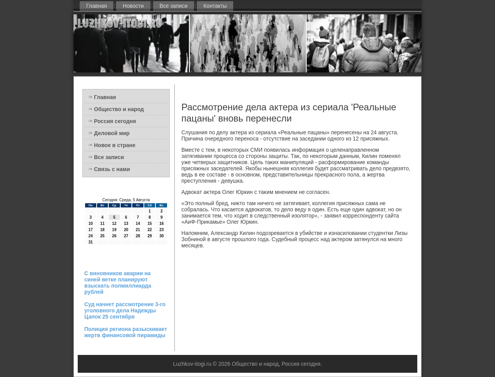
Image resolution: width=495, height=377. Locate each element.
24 (91, 236)
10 (91, 223)
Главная (96, 6)
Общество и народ (119, 109)
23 (161, 230)
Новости (133, 6)
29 (150, 236)
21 (138, 230)
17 (91, 230)
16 (161, 223)
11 (102, 223)
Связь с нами (112, 169)
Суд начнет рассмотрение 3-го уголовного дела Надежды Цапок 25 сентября (125, 310)
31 (91, 242)
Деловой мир (112, 133)
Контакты (215, 6)
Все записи (174, 6)
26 (114, 236)
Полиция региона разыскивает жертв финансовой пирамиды (125, 332)
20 (126, 230)
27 (126, 236)
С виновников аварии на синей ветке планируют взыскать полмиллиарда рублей (117, 282)
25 (102, 236)
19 (114, 230)
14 (138, 223)
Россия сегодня (115, 121)
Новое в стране (114, 145)
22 (150, 230)
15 (150, 223)
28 (138, 236)
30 (161, 236)
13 (126, 223)
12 (114, 223)
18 (102, 230)
